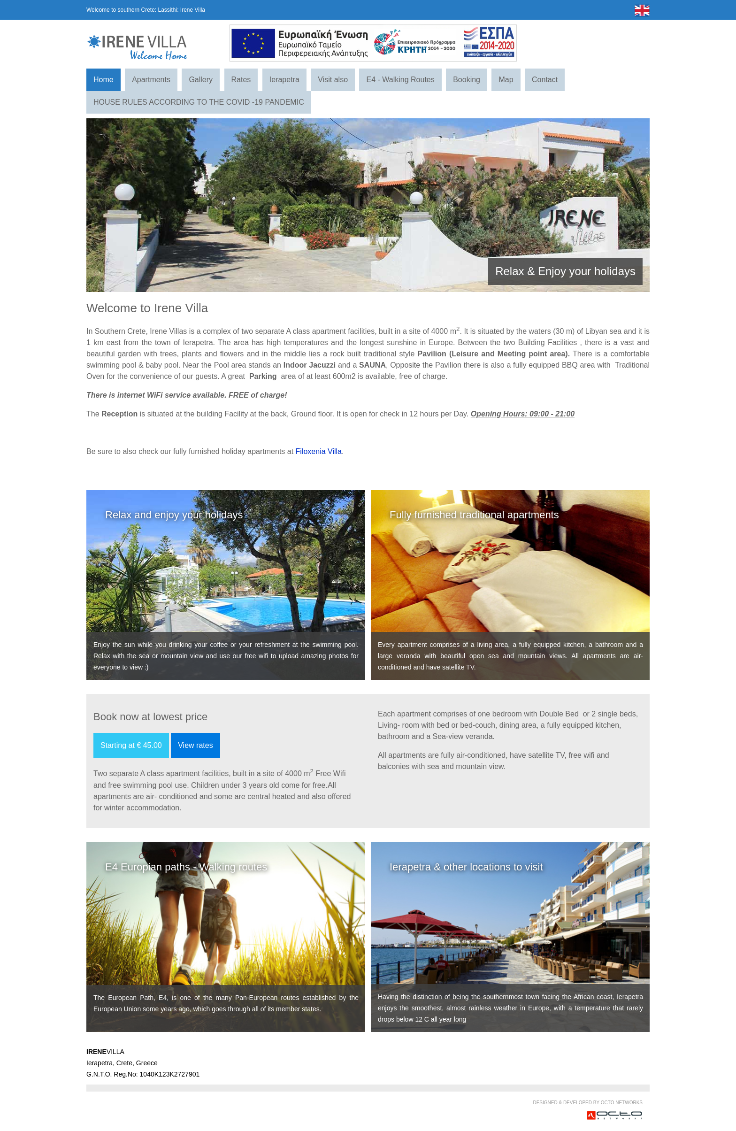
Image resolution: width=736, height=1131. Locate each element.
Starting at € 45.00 (131, 745)
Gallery (201, 80)
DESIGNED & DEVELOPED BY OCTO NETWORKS (588, 1102)
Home (103, 80)
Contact (545, 80)
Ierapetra (284, 80)
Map (505, 80)
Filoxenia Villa (319, 451)
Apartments (151, 80)
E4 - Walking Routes (400, 80)
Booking (466, 80)
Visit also (333, 80)
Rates (241, 80)
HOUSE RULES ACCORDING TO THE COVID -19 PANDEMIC (198, 102)
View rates (195, 745)
